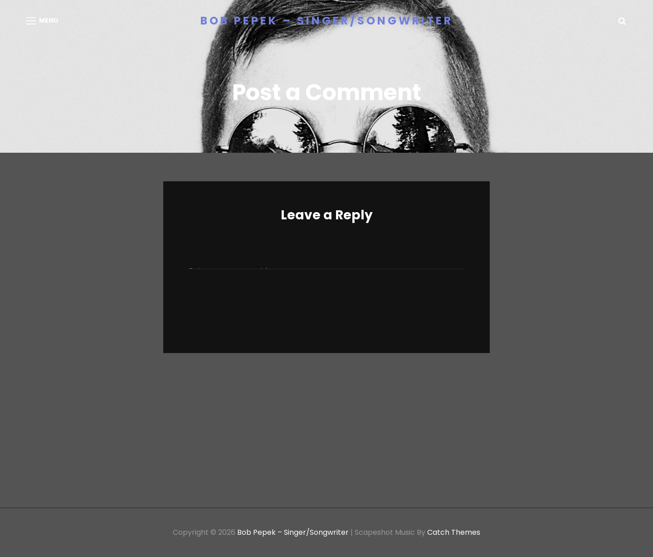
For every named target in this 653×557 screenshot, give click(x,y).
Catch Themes (453, 532)
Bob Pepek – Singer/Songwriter (326, 20)
